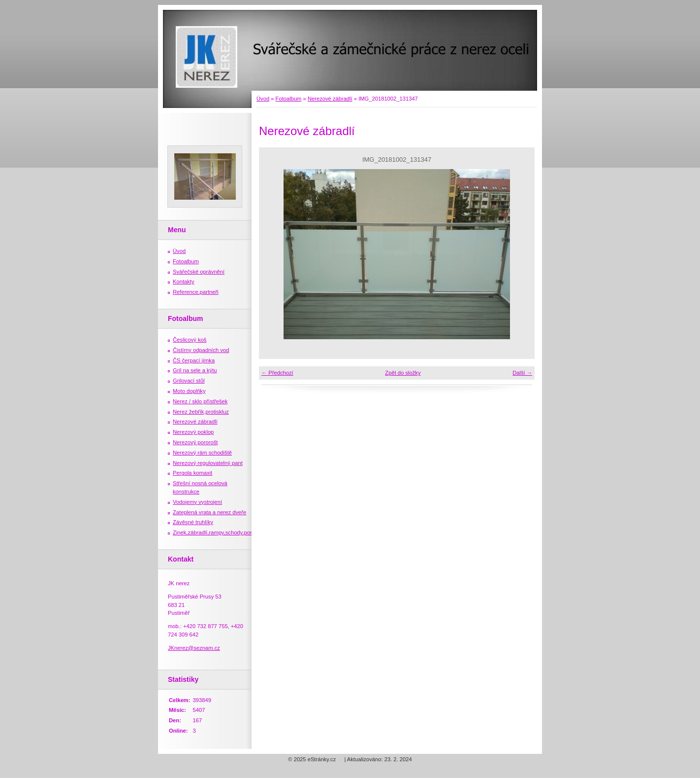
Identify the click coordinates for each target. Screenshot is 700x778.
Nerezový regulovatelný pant (208, 463)
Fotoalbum (289, 99)
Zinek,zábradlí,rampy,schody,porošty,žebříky (227, 532)
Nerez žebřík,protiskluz (201, 412)
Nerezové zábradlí (330, 99)
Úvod (262, 99)
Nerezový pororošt (195, 442)
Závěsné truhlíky (193, 522)
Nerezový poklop (193, 432)
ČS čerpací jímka (194, 360)
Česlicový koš (189, 340)
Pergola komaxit (192, 473)
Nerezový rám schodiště (202, 453)
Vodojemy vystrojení (197, 502)
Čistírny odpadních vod (201, 350)
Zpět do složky (402, 373)
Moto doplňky (189, 391)
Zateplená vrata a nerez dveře (209, 512)
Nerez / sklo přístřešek (200, 401)
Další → (522, 373)
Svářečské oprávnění (198, 272)
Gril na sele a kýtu (195, 370)
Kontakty (183, 281)
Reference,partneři (196, 292)
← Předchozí (277, 373)
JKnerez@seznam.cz (194, 648)
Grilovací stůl (189, 381)
